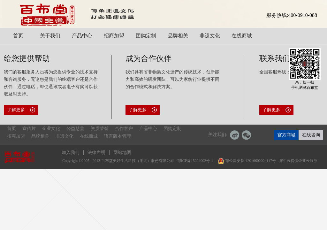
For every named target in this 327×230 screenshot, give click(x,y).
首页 (11, 128)
